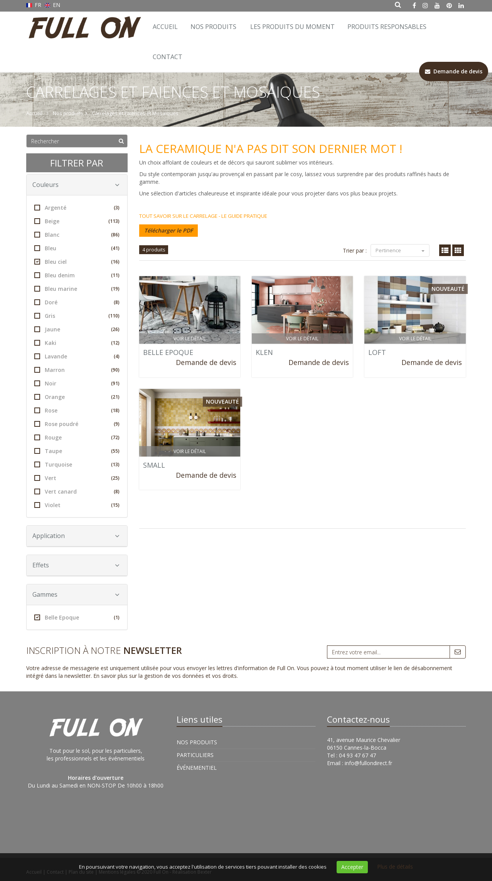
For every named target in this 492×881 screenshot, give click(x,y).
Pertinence (400, 250)
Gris (77, 316)
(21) (115, 397)
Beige (77, 221)
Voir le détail (190, 338)
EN (53, 4)
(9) (117, 424)
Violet (77, 505)
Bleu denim (77, 275)
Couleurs (76, 184)
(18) (115, 410)
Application (76, 535)
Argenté (77, 207)
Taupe (77, 451)
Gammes (76, 594)
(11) (115, 275)
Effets (76, 565)
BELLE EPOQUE (168, 352)
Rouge (77, 437)
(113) (114, 221)
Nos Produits (213, 26)
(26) (115, 329)
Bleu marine (77, 289)
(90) (115, 370)
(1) (117, 617)
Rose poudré (77, 424)
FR (34, 4)
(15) (115, 505)
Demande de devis (206, 362)
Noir (77, 383)
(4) (117, 356)
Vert (77, 478)
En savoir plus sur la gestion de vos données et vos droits (165, 675)
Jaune (77, 329)
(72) (115, 437)
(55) (115, 451)
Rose (77, 410)
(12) (115, 342)
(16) (115, 261)
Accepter (352, 867)
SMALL (154, 465)
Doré (77, 302)
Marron (77, 370)
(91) (115, 383)
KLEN (264, 352)
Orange (77, 397)
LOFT (377, 352)
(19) (115, 288)
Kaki (77, 343)
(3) (117, 207)
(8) (117, 302)
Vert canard (77, 491)
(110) (114, 315)
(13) (115, 464)
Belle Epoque (77, 617)
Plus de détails (395, 866)
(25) (115, 478)
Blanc (77, 234)
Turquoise (77, 464)
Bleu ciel (77, 262)
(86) (115, 234)
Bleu (77, 248)
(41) (115, 248)
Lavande (77, 356)
